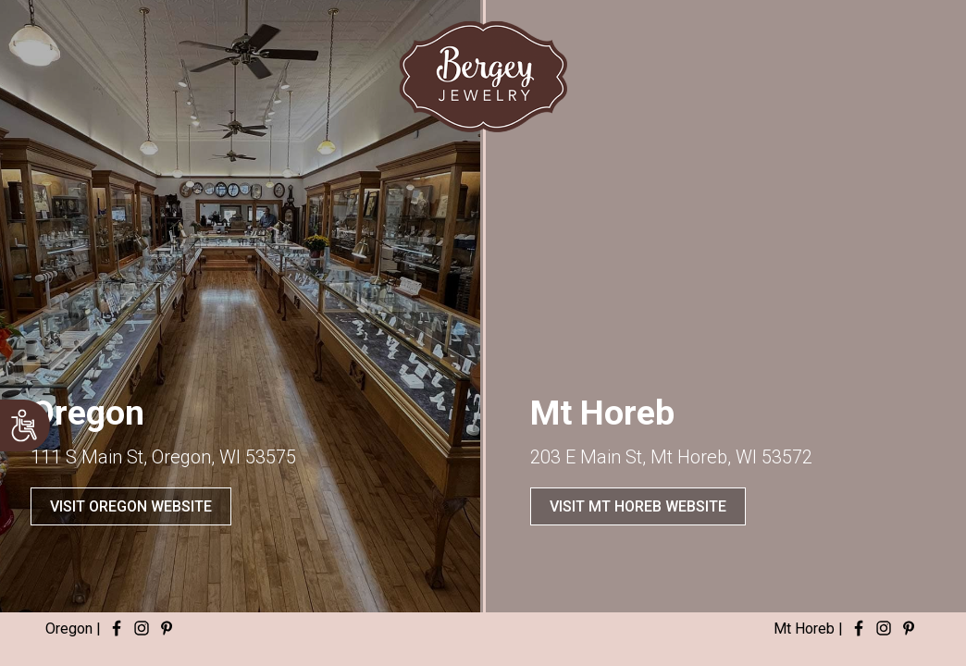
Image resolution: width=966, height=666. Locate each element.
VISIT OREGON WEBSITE (131, 506)
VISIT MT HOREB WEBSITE (638, 506)
